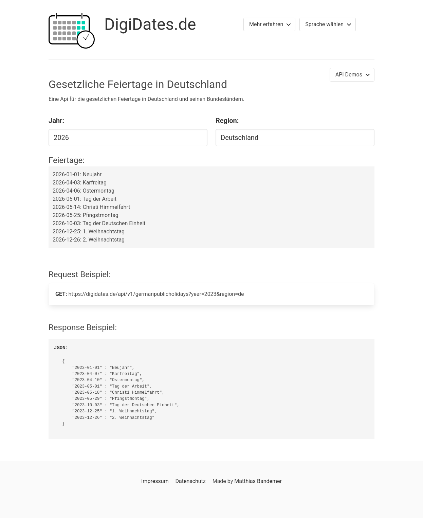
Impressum (155, 481)
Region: (227, 121)
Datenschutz (190, 481)
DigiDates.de (150, 24)
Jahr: (56, 121)
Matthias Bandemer (258, 481)
